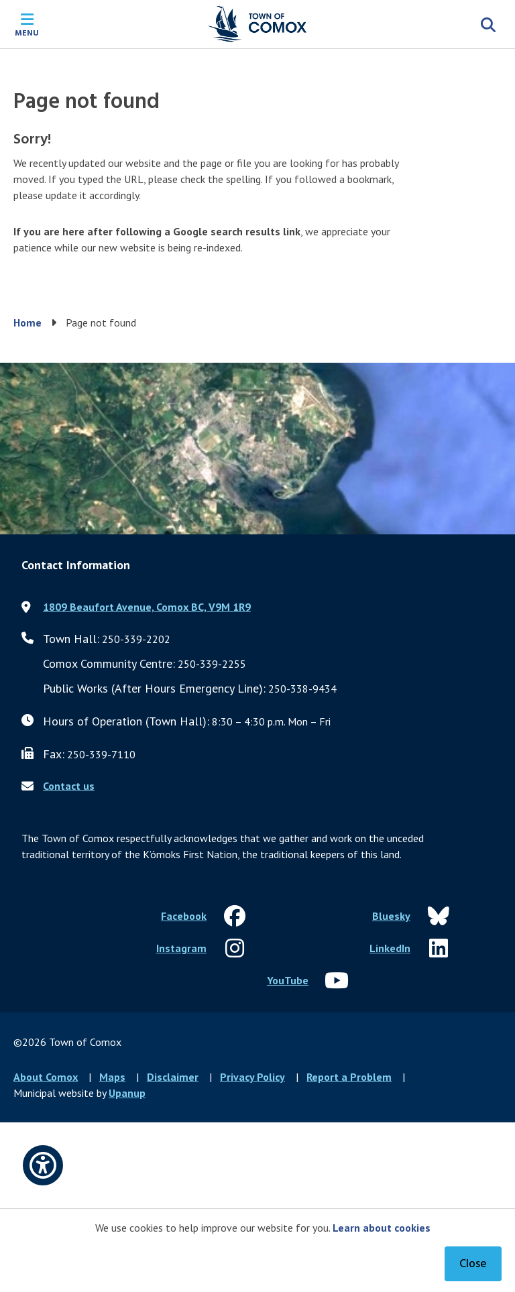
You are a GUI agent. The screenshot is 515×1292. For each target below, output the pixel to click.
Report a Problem (349, 1076)
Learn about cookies (382, 1227)
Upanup (127, 1093)
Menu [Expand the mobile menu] (27, 32)
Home (27, 322)
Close (473, 1264)
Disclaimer (172, 1076)
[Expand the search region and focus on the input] (488, 24)
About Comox (45, 1076)
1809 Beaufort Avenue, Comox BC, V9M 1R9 (147, 606)
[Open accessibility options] (42, 1165)
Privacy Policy (252, 1076)
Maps (112, 1076)
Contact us (69, 785)
